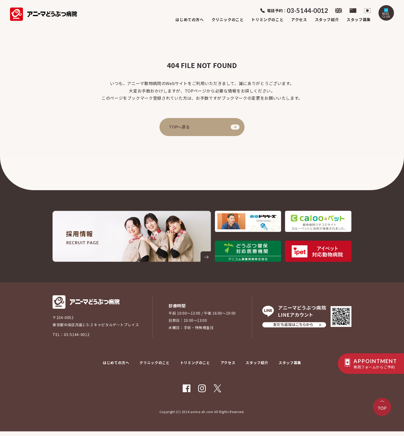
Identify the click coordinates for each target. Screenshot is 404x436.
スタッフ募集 (359, 18)
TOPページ (196, 91)
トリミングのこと (267, 18)
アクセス (299, 18)
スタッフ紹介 (327, 18)
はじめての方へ (189, 18)
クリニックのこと (228, 18)
